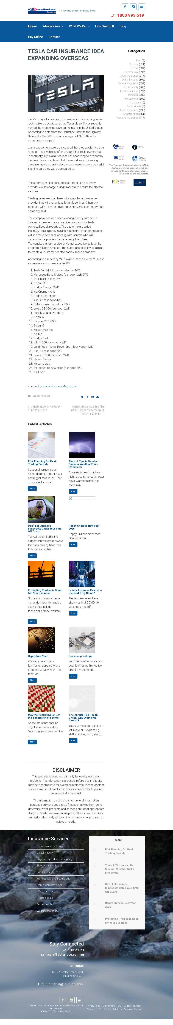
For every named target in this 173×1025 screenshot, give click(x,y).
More (32, 488)
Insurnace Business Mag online (57, 386)
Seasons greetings (80, 656)
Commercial (131, 72)
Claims (134, 68)
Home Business (129, 91)
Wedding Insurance (127, 117)
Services (135, 102)
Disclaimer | (109, 1012)
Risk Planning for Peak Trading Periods (42, 463)
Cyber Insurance (129, 75)
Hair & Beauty (130, 87)
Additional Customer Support (127, 1015)
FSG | (119, 1012)
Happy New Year (38, 656)
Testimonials (134, 106)
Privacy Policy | (93, 1012)
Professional (131, 98)
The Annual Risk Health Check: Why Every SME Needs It (83, 718)
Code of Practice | (132, 1012)
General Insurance (41, 395)
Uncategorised (131, 113)
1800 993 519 (131, 15)
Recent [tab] (117, 840)
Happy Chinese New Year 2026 (84, 527)
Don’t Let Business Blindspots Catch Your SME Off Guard (45, 528)
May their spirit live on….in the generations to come (44, 716)
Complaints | (104, 1015)
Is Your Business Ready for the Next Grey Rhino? (85, 592)
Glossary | (91, 1015)
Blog (138, 60)
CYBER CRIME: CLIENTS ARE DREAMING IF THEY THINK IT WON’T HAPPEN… (87, 410)
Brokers (133, 64)
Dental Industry (130, 79)
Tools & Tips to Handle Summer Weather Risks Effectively (83, 464)
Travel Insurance (129, 110)
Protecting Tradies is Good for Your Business (45, 592)
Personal (133, 94)
